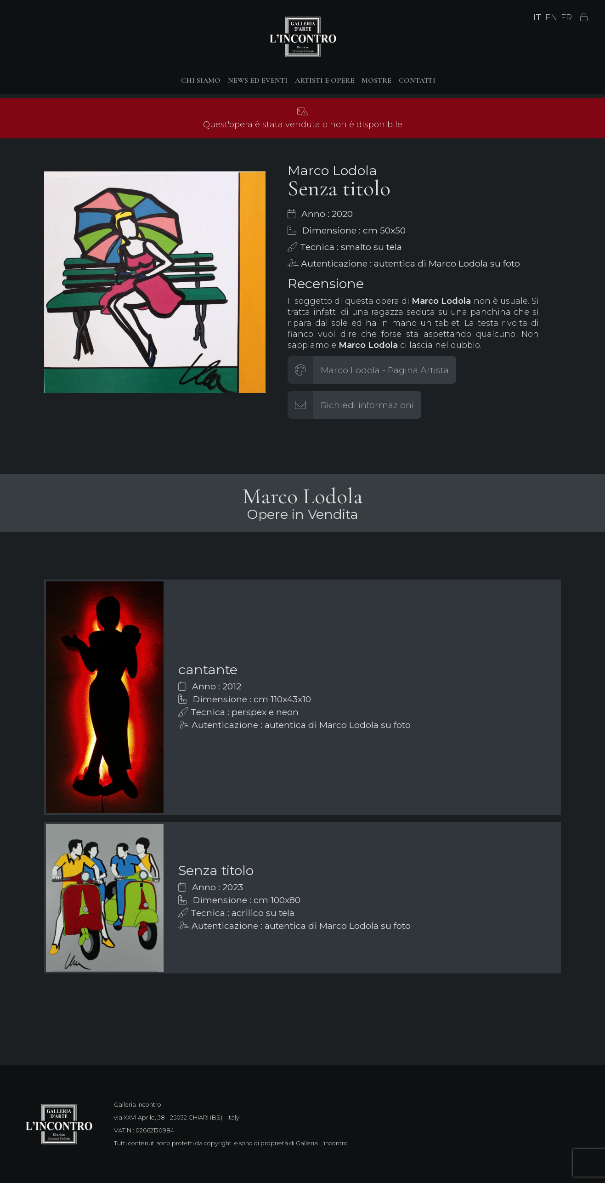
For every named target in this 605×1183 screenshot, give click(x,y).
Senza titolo (216, 870)
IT (537, 17)
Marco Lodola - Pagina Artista (385, 369)
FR (566, 17)
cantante (207, 669)
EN (551, 17)
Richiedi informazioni (367, 404)
